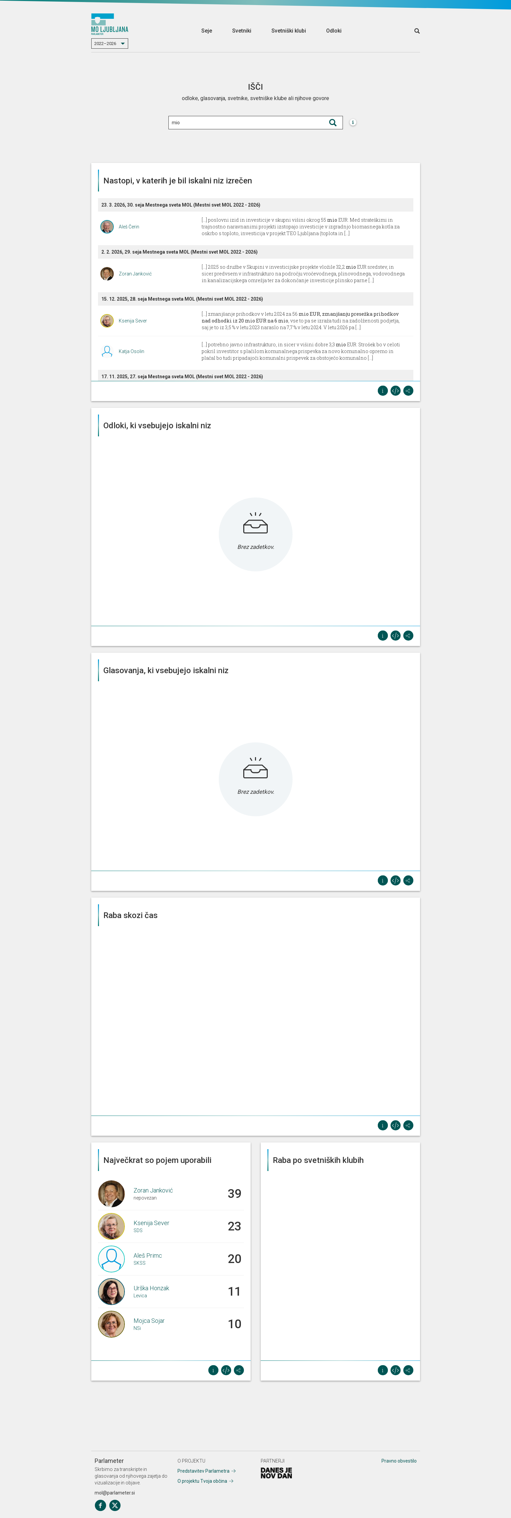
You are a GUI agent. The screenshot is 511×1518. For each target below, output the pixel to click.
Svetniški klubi (288, 31)
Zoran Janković (135, 273)
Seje (206, 31)
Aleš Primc (148, 1255)
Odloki (334, 31)
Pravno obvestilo (399, 1461)
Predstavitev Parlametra (203, 1471)
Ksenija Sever (133, 320)
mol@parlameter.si (115, 1492)
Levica (140, 1295)
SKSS (140, 1263)
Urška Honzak (151, 1288)
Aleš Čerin (129, 226)
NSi (137, 1328)
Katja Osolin (131, 351)
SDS (138, 1230)
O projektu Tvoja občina (202, 1481)
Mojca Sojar (149, 1320)
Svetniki (241, 31)
